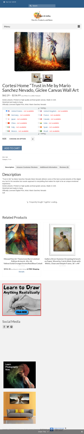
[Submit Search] (30, 5)
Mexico (14, 131)
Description (9, 167)
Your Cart (9, 2)
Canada (46, 119)
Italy (13, 127)
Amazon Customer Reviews (27, 167)
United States (16, 111)
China (13, 123)
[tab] (9, 167)
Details (21, 272)
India (45, 123)
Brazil (46, 131)
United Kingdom (50, 111)
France (46, 115)
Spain (46, 127)
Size (4, 139)
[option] (21, 249)
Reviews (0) (64, 167)
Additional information (48, 167)
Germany (15, 115)
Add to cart (12, 148)
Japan (13, 119)
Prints (9, 159)
